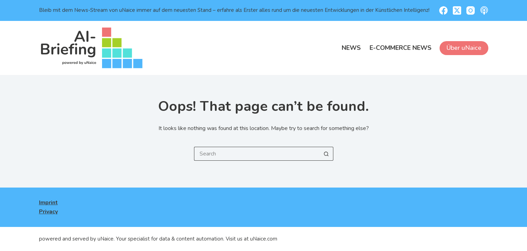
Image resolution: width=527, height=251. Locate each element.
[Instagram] (470, 10)
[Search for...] (256, 154)
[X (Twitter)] (457, 10)
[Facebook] (443, 10)
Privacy (48, 211)
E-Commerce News (401, 48)
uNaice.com (263, 238)
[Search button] (326, 154)
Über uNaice (464, 48)
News (351, 48)
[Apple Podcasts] (484, 10)
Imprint (48, 202)
